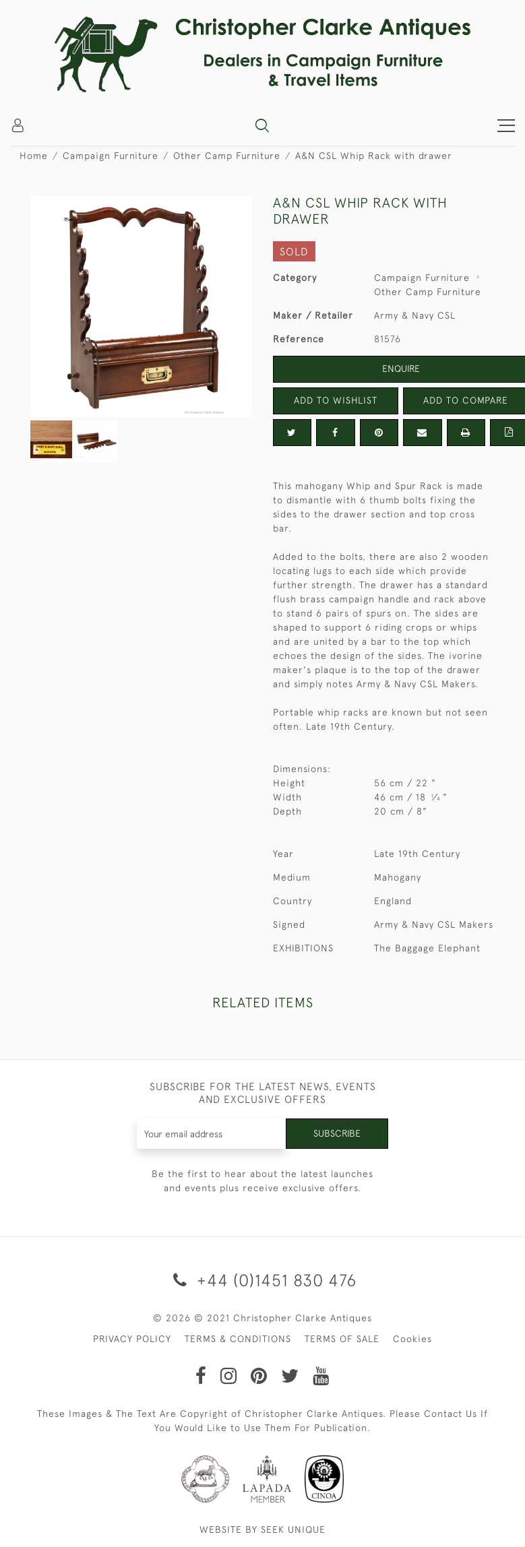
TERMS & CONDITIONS (238, 1338)
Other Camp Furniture (226, 155)
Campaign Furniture (110, 155)
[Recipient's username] (211, 1133)
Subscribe (337, 1133)
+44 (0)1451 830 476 (262, 1280)
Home (34, 155)
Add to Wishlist (335, 400)
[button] (262, 125)
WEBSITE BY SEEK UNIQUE (262, 1529)
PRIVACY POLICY (132, 1338)
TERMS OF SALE (342, 1338)
